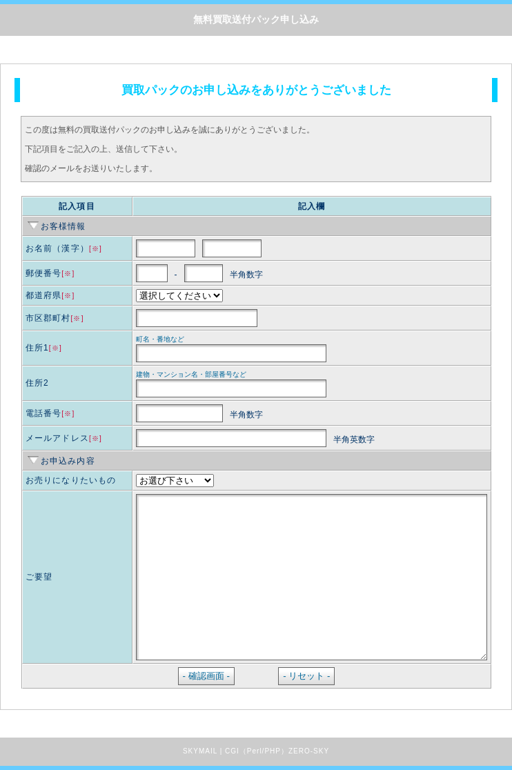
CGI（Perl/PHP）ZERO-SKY (277, 751)
